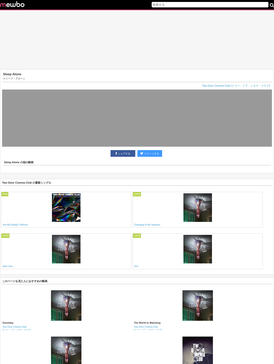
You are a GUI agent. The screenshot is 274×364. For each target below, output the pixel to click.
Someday (8, 322)
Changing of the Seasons (147, 224)
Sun (136, 266)
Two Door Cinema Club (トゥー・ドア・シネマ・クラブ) (236, 85)
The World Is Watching (147, 322)
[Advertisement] (137, 39)
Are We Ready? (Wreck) (15, 224)
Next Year (8, 266)
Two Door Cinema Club (16, 328)
